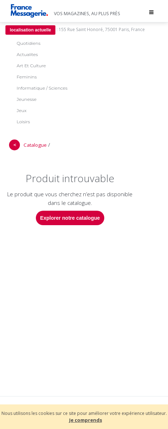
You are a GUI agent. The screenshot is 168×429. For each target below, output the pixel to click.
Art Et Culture (31, 65)
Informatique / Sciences (42, 88)
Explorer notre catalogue (70, 218)
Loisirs (23, 121)
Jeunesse (27, 99)
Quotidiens (29, 43)
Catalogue (35, 145)
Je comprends (85, 420)
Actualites (27, 54)
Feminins (27, 77)
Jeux (21, 110)
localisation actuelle (30, 30)
